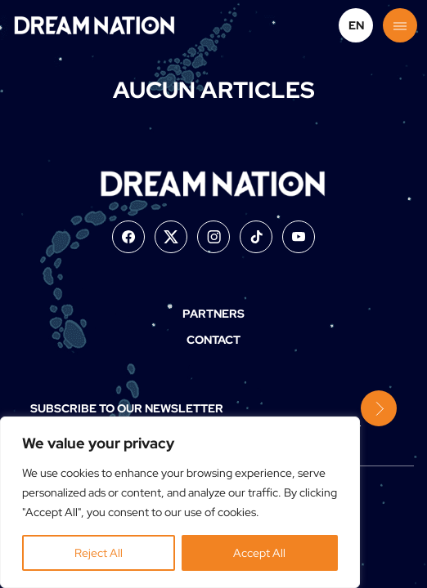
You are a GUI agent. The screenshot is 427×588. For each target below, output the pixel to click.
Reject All (98, 553)
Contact (213, 339)
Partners (213, 313)
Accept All (259, 553)
